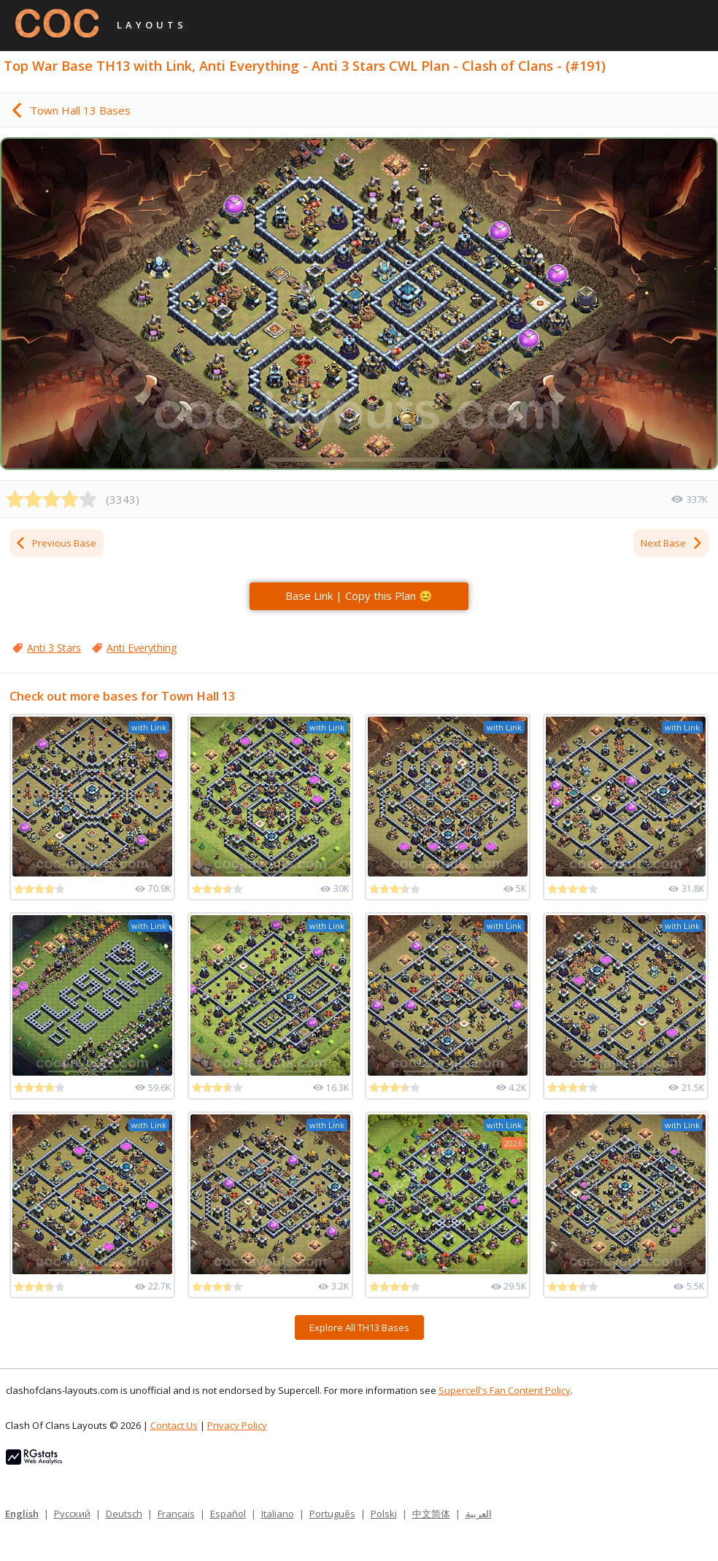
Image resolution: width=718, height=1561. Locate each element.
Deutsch (124, 1513)
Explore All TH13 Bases (359, 1327)
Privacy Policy (237, 1425)
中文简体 (431, 1513)
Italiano (277, 1513)
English (22, 1513)
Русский (72, 1513)
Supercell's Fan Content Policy (505, 1390)
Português (332, 1513)
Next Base (672, 543)
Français (176, 1513)
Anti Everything (142, 648)
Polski (384, 1513)
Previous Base (55, 543)
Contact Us (174, 1425)
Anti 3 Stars (54, 648)
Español (228, 1513)
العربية (479, 1513)
